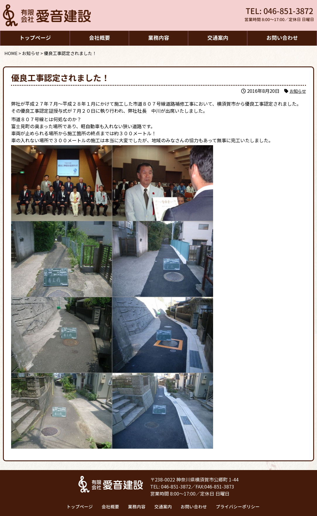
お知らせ (296, 90)
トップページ (35, 38)
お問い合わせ (282, 38)
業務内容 (158, 38)
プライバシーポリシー (237, 507)
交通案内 (217, 38)
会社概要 (99, 38)
